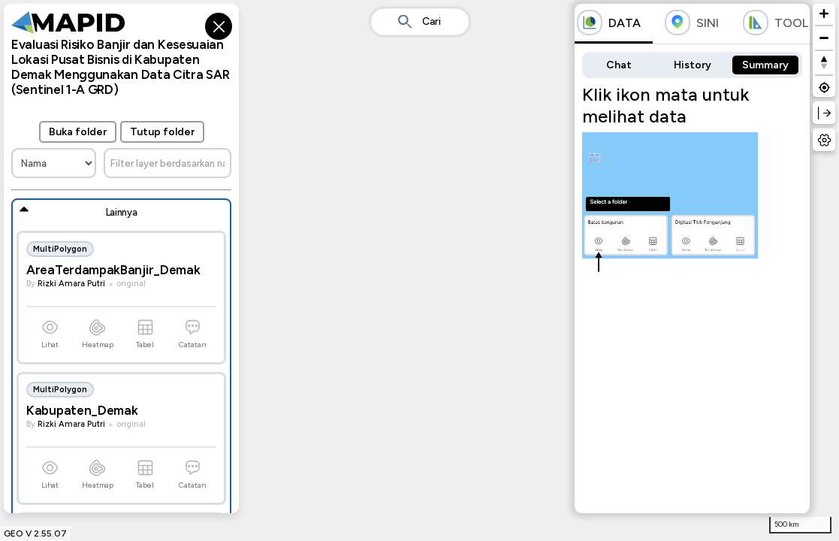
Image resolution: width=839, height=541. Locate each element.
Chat (619, 65)
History (692, 65)
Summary (765, 65)
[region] (419, 270)
